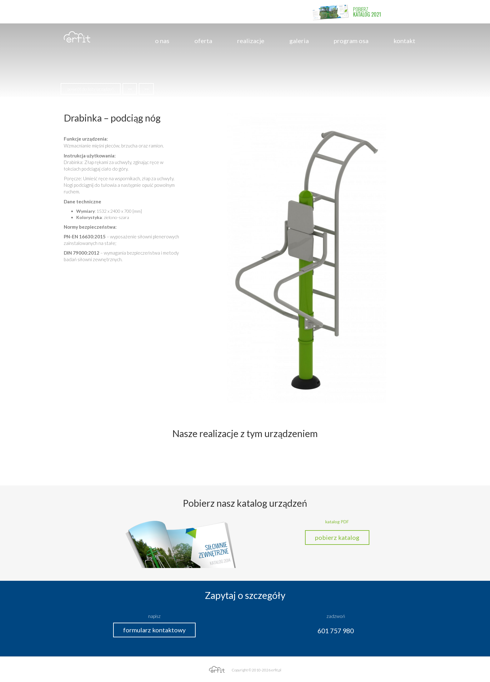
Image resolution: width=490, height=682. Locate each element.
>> (146, 89)
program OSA (351, 40)
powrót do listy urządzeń (91, 89)
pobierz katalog (337, 537)
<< (130, 89)
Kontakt (404, 40)
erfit (77, 36)
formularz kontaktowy (154, 630)
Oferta (203, 40)
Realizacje (250, 40)
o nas (162, 40)
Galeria (299, 40)
